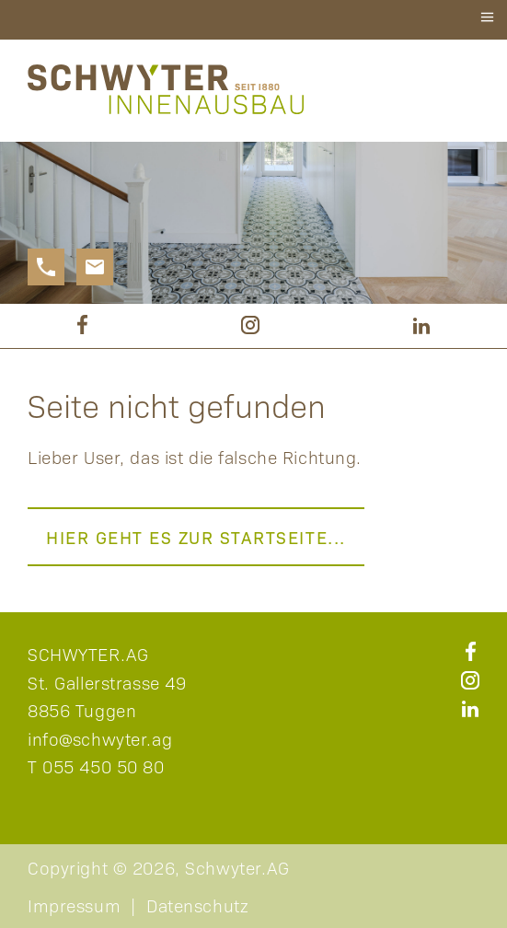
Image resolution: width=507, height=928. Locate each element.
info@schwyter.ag (100, 738)
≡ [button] (487, 17)
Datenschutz (197, 905)
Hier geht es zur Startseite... (196, 537)
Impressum (74, 905)
